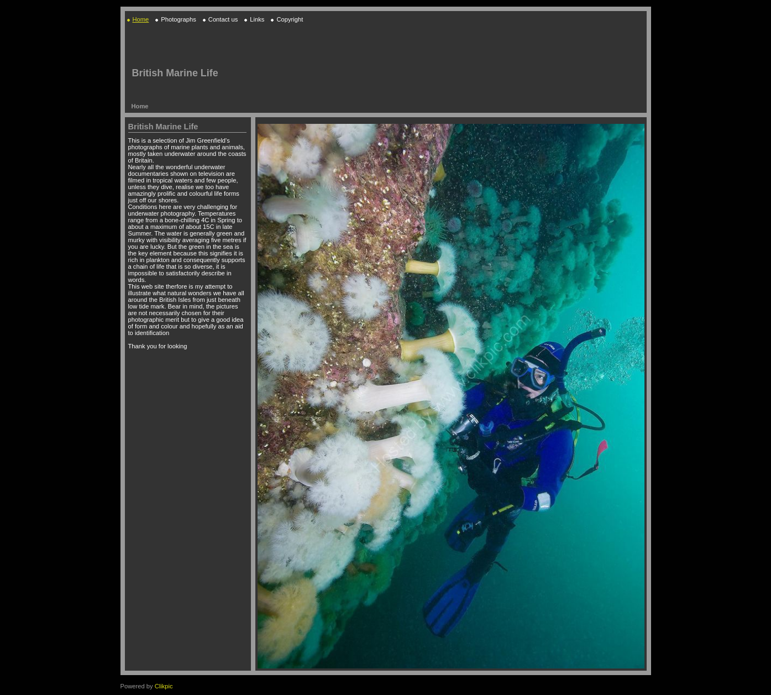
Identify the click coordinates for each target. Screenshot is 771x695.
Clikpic (164, 686)
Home (141, 19)
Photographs (178, 19)
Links (257, 19)
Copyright (289, 19)
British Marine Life (175, 73)
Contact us (223, 19)
